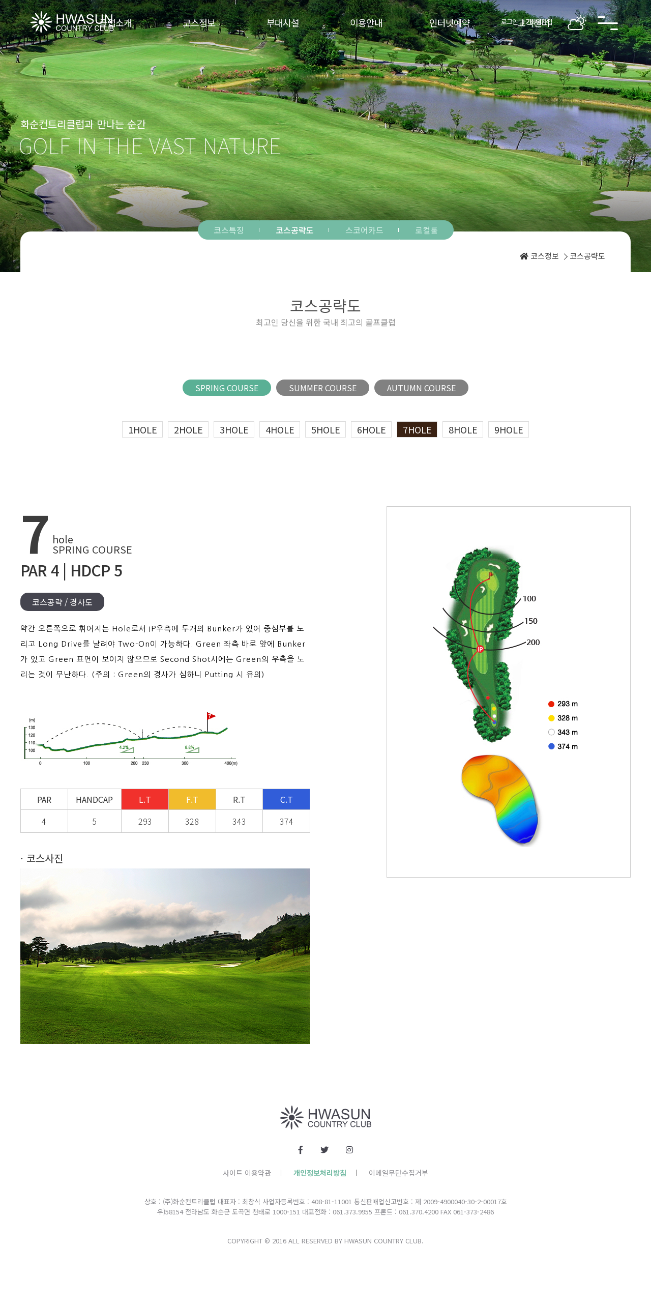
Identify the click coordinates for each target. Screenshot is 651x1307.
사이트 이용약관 (247, 1173)
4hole (279, 429)
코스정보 (199, 22)
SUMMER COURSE (323, 388)
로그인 (509, 21)
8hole (463, 429)
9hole (508, 429)
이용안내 (366, 22)
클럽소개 (115, 22)
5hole (325, 429)
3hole (234, 429)
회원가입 (541, 21)
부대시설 (283, 22)
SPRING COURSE (226, 388)
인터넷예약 (449, 22)
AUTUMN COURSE (421, 388)
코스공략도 (295, 230)
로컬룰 (426, 230)
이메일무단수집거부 (398, 1173)
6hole (371, 429)
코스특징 (229, 230)
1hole (142, 429)
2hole (188, 429)
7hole (417, 429)
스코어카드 (364, 230)
